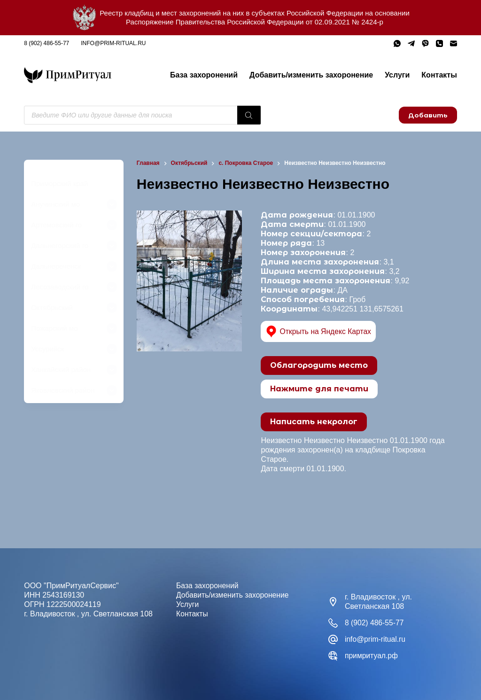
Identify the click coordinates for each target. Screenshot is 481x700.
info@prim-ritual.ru (113, 43)
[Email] (453, 43)
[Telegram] (411, 43)
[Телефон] (439, 43)
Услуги (397, 75)
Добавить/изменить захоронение (311, 75)
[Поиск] (249, 115)
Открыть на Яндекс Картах (319, 331)
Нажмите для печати (319, 388)
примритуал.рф (372, 656)
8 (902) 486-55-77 (46, 43)
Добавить (428, 115)
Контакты (439, 75)
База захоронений (204, 75)
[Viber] (425, 43)
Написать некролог (313, 421)
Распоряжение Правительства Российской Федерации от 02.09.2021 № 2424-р (254, 22)
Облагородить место (319, 365)
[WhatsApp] (397, 43)
